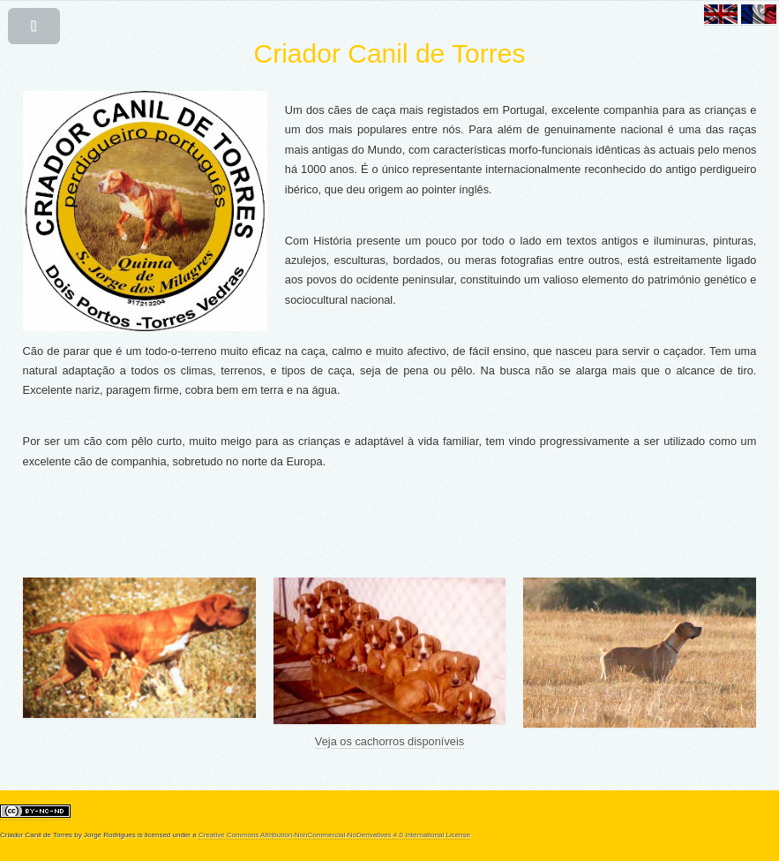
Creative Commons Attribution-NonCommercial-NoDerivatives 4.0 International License (334, 835)
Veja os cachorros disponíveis (389, 741)
